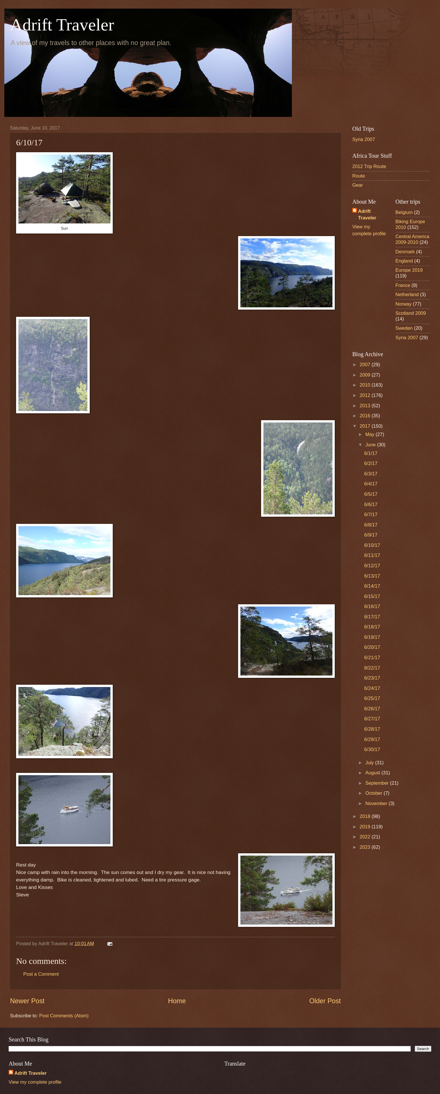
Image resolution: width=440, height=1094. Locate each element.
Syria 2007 (363, 139)
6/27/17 (372, 718)
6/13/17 (372, 576)
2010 (366, 385)
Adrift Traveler (62, 24)
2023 (366, 847)
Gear (357, 185)
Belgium (404, 212)
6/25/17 (372, 698)
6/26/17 (372, 708)
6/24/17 (372, 688)
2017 (366, 426)
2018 (366, 816)
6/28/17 (372, 729)
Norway (403, 304)
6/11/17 (372, 555)
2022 (366, 837)
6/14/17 (372, 586)
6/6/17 (370, 504)
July (370, 762)
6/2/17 (370, 463)
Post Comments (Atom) (64, 1015)
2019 (366, 826)
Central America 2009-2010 (412, 239)
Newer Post (27, 1001)
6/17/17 (372, 617)
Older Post (325, 1001)
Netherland (407, 294)
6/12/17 (372, 565)
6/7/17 (370, 514)
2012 (366, 395)
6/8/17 (370, 525)
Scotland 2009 (410, 313)
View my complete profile (35, 1082)
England (404, 261)
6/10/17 (372, 545)
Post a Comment (41, 974)
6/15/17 (372, 596)
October (374, 793)
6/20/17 (372, 647)
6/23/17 (372, 678)
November (377, 803)
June (371, 444)
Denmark (405, 251)
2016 (366, 415)
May (370, 434)
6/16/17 (372, 606)
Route (358, 176)
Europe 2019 (409, 270)
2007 (366, 364)
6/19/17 (372, 637)
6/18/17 (372, 627)
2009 (366, 375)
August (373, 772)
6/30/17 (372, 749)
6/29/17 (372, 739)
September (377, 783)
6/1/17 (370, 453)
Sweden (404, 328)
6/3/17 (370, 473)
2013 (366, 405)
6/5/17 (370, 494)
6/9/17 (370, 535)
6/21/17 (372, 657)
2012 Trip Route (369, 166)
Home (177, 1001)
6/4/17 (370, 484)
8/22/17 (372, 668)
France (402, 285)
